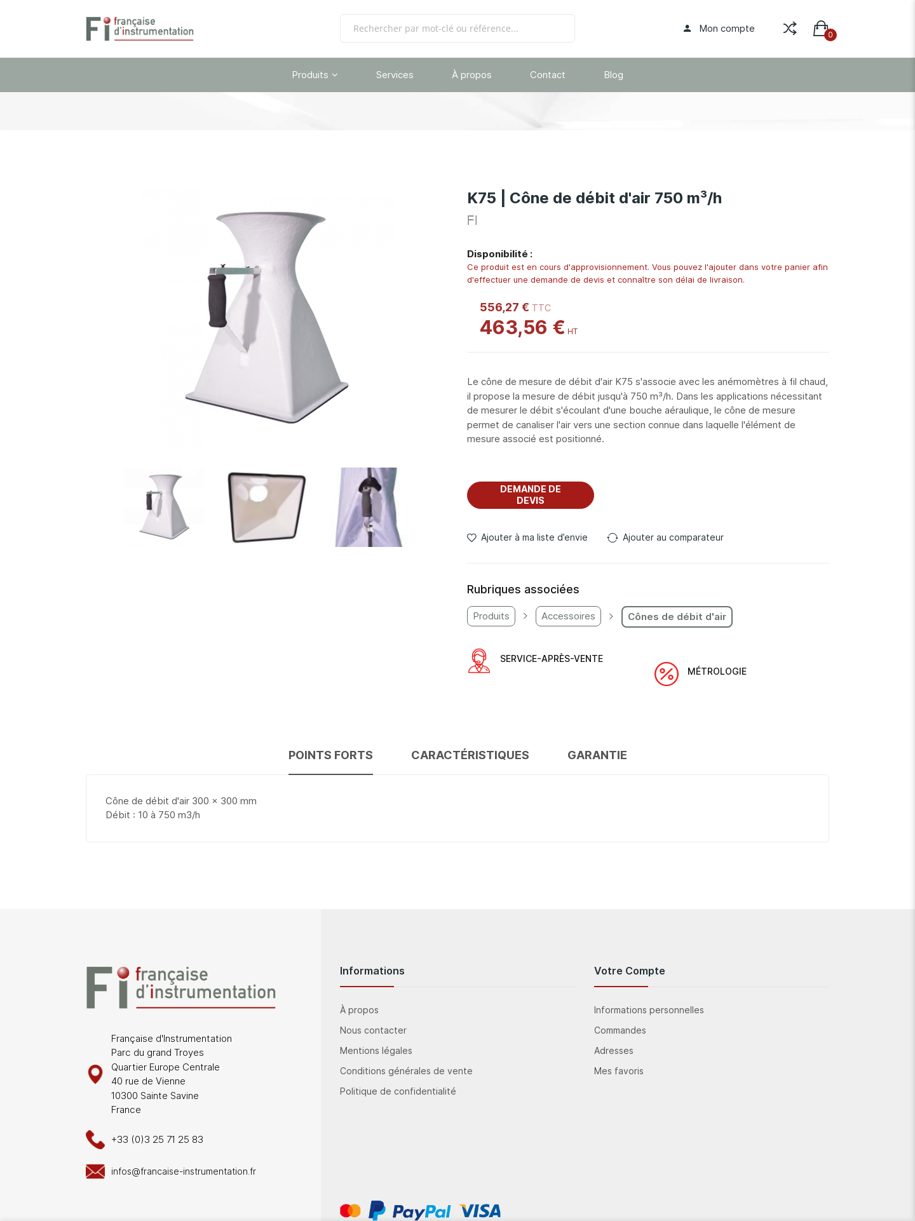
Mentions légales (376, 1050)
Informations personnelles (649, 1009)
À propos (359, 1009)
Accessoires (568, 616)
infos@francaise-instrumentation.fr (183, 1171)
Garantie (597, 755)
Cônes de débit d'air (677, 616)
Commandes (620, 1030)
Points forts (330, 755)
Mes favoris (619, 1070)
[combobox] (457, 28)
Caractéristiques (470, 755)
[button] (164, 507)
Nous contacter (373, 1030)
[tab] (330, 760)
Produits (491, 616)
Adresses (614, 1050)
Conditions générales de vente (406, 1070)
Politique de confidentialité (398, 1091)
